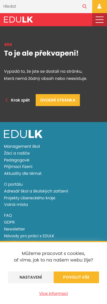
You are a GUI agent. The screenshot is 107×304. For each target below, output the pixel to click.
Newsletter (14, 229)
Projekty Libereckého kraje (29, 198)
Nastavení (30, 277)
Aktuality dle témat (23, 173)
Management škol (22, 146)
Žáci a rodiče (17, 153)
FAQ (8, 215)
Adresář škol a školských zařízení (36, 191)
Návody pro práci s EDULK (29, 236)
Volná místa (16, 204)
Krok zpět (17, 100)
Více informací (53, 293)
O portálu (13, 184)
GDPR (9, 222)
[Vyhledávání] (38, 6)
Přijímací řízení (18, 166)
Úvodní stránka (57, 100)
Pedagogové (16, 160)
